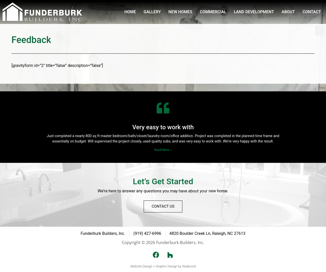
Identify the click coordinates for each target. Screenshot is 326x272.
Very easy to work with (163, 127)
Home (130, 11)
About (288, 11)
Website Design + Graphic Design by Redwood (163, 266)
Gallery (152, 11)
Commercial (213, 11)
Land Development (254, 11)
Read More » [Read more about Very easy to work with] (162, 150)
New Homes (180, 11)
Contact (312, 11)
